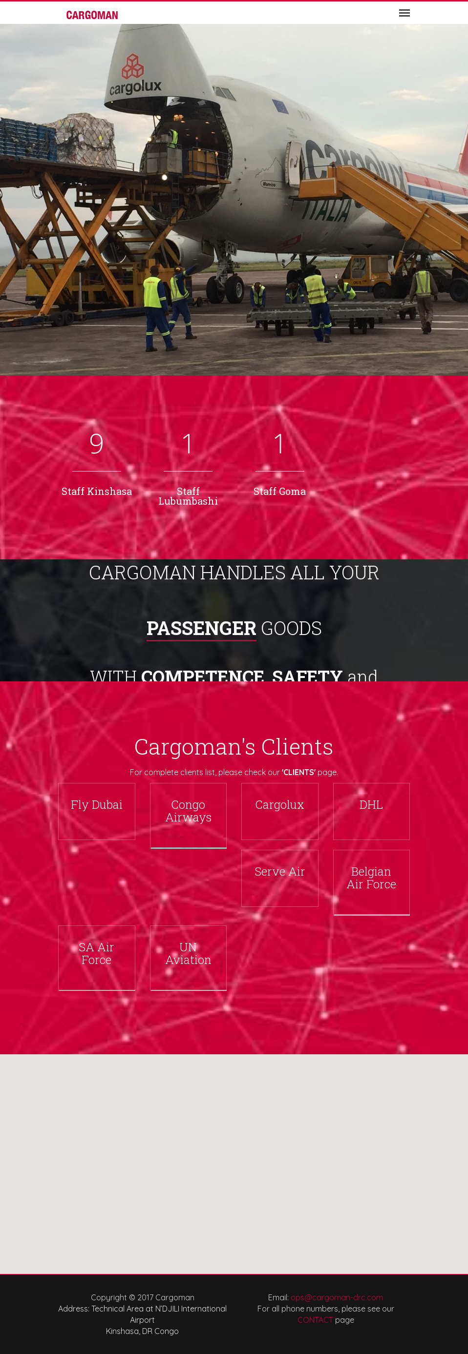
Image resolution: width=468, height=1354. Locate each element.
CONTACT (315, 1320)
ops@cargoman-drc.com (337, 1297)
